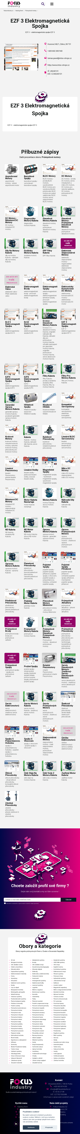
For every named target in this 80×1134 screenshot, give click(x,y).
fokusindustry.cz (8, 10)
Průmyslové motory (30, 10)
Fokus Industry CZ (60, 1107)
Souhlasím (31, 1127)
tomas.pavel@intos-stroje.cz (60, 58)
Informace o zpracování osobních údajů (58, 1097)
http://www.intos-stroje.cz (58, 65)
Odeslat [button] (68, 908)
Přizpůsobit (49, 1127)
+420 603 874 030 (60, 1086)
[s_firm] (32, 908)
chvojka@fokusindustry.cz (60, 1089)
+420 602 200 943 (55, 51)
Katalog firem (19, 10)
